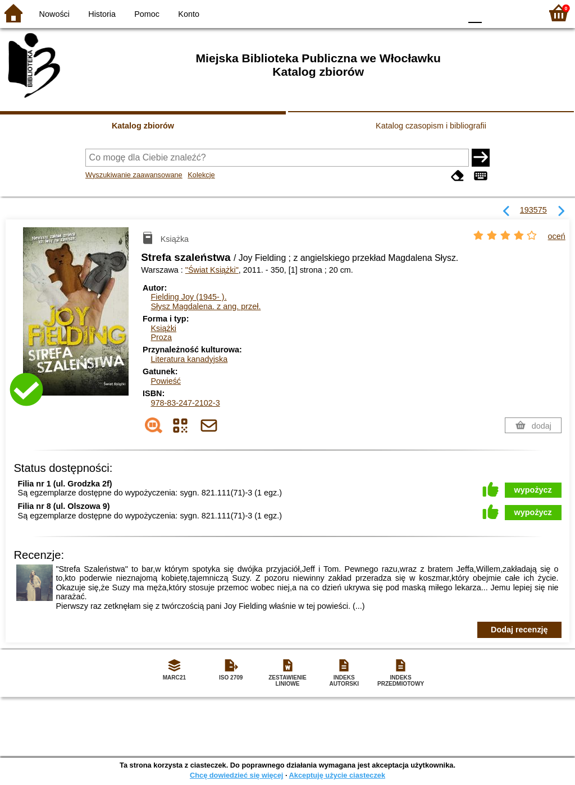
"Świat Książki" (212, 269)
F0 (474, 12)
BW (403, 12)
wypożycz (533, 489)
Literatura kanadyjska (188, 359)
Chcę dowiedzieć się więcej (236, 775)
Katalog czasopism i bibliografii (431, 125)
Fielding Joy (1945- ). (188, 296)
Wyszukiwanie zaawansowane (133, 175)
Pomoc (146, 14)
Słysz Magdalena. (205, 306)
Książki (163, 328)
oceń (556, 236)
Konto (188, 14)
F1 (494, 12)
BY (449, 12)
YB (426, 12)
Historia (102, 14)
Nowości (54, 14)
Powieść (165, 381)
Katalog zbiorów (143, 125)
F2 (520, 12)
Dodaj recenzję (519, 629)
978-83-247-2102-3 (185, 402)
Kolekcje (201, 175)
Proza (161, 337)
